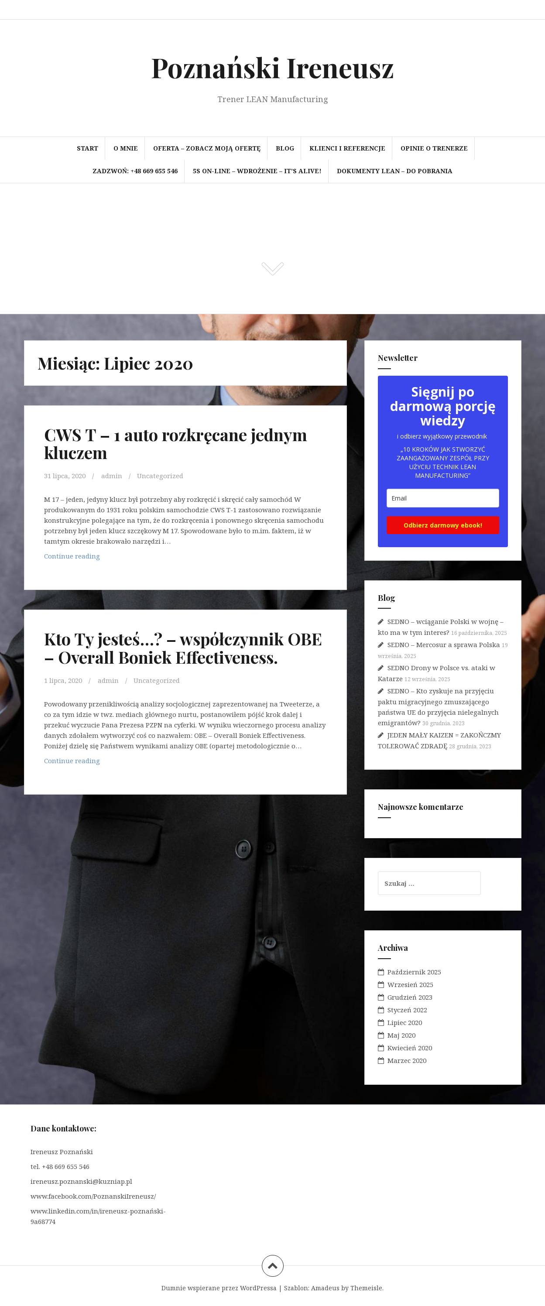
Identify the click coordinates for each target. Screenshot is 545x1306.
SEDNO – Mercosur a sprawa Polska (443, 644)
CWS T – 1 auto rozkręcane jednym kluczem (175, 443)
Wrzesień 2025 (410, 984)
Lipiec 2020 (404, 1022)
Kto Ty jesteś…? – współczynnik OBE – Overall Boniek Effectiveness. (183, 647)
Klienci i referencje (347, 148)
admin (111, 475)
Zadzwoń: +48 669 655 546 (135, 171)
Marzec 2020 (406, 1060)
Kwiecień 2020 (409, 1047)
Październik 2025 (414, 971)
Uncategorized (160, 475)
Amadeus (325, 1288)
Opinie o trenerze (434, 148)
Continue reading (75, 558)
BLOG (285, 148)
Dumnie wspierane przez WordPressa (219, 1288)
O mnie (125, 148)
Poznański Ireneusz (272, 67)
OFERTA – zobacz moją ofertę (207, 148)
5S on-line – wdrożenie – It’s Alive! (257, 171)
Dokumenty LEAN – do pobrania (394, 171)
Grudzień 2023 (409, 997)
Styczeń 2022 (407, 1009)
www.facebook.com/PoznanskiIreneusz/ (93, 1196)
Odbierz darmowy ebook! (443, 525)
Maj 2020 (401, 1035)
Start (87, 148)
